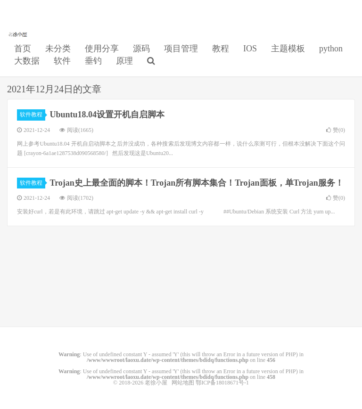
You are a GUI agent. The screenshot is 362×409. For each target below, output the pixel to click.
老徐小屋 (18, 33)
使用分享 (102, 48)
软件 (62, 60)
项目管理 (181, 48)
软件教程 (32, 114)
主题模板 (288, 48)
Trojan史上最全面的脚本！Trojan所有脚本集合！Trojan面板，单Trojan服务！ (197, 183)
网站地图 (183, 382)
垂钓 (93, 60)
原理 (124, 60)
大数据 (27, 60)
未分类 (58, 48)
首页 (22, 48)
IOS (250, 48)
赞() (335, 130)
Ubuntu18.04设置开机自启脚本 (107, 114)
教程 (220, 48)
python (331, 48)
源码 (141, 48)
